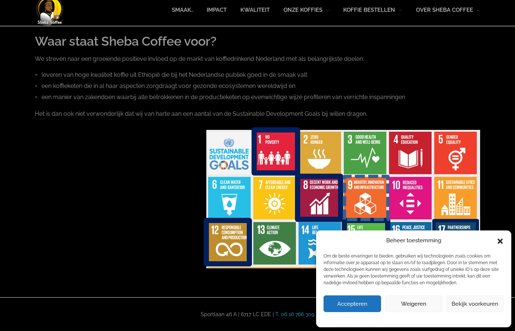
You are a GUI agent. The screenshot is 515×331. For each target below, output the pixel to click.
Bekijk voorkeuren (475, 304)
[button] (500, 241)
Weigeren (413, 304)
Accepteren (352, 304)
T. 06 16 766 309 (294, 314)
